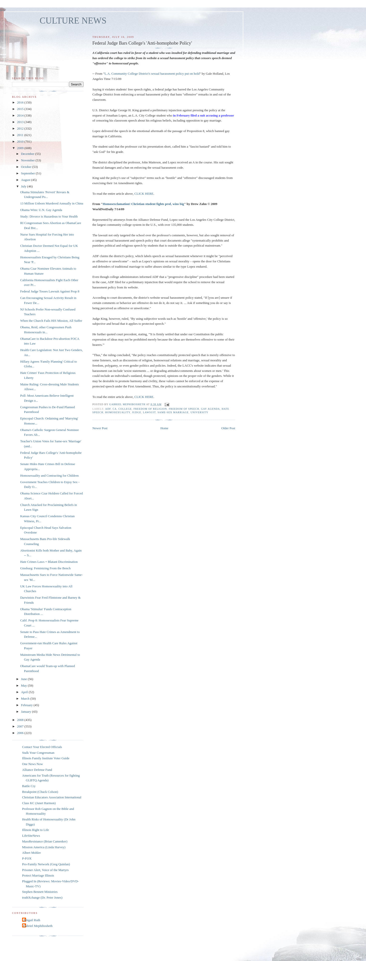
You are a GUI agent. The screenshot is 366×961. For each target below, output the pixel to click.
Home (164, 428)
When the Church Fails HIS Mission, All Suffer (51, 321)
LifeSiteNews (31, 835)
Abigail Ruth (31, 920)
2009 (20, 148)
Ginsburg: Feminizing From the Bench (45, 568)
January (26, 711)
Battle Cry (29, 786)
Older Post (228, 428)
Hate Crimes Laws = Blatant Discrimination (48, 562)
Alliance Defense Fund (37, 770)
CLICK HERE (143, 193)
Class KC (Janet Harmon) (39, 803)
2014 (20, 115)
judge (136, 412)
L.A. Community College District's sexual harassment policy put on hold (152, 73)
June (24, 679)
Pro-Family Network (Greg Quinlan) (46, 864)
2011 (20, 135)
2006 (20, 733)
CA (115, 408)
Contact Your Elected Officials (42, 747)
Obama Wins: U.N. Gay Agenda (41, 210)
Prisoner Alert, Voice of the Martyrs (45, 870)
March (25, 698)
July (24, 186)
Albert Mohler (31, 853)
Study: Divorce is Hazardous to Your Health (48, 216)
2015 (20, 109)
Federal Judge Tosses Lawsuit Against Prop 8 (49, 291)
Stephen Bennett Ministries (40, 892)
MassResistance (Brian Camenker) (44, 841)
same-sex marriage (173, 412)
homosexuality (117, 412)
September (28, 173)
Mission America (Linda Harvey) (43, 847)
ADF (108, 408)
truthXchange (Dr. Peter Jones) (42, 897)
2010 (20, 141)
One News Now (32, 764)
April (25, 692)
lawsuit (149, 412)
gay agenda (210, 408)
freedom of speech (184, 408)
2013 (20, 122)
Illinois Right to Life (35, 830)
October (26, 167)
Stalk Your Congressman (38, 753)
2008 (20, 720)
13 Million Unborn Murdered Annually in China (51, 203)
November (28, 160)
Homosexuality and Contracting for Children (49, 475)
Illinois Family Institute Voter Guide (45, 758)
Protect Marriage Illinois (38, 875)
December (28, 154)
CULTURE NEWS (73, 21)
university (199, 412)
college (125, 408)
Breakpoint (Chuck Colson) (40, 792)
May (24, 685)
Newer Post (99, 428)
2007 (20, 726)
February (27, 705)
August (26, 180)
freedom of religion (150, 408)
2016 (20, 102)
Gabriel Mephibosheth (38, 926)
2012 (20, 128)
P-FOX (27, 858)
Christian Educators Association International (51, 797)
